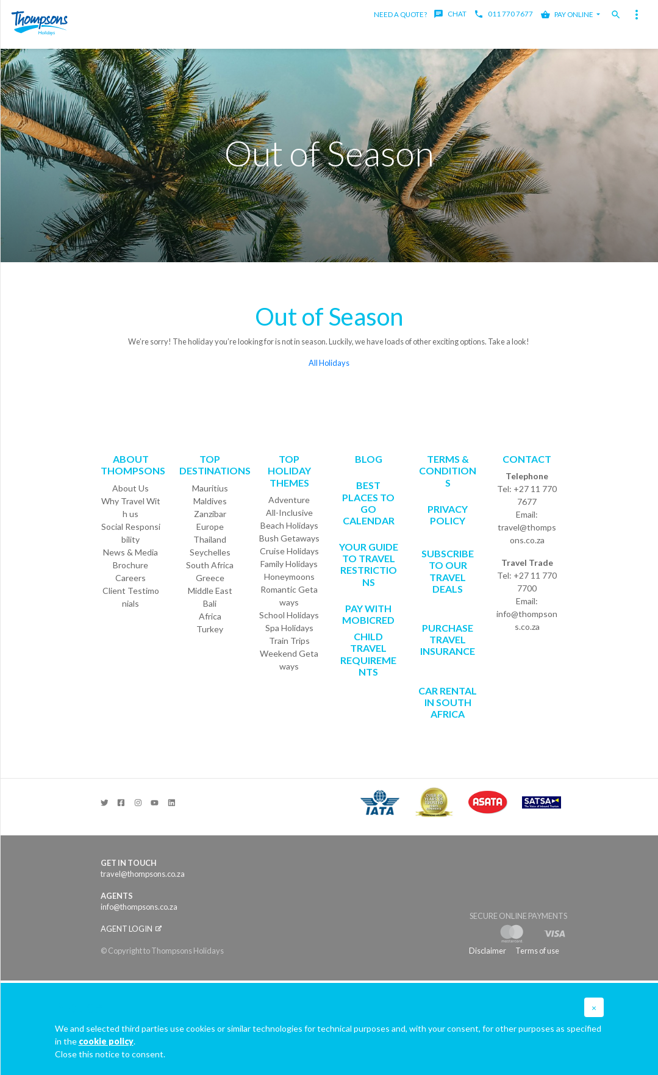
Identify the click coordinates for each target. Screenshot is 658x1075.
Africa (210, 616)
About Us (130, 488)
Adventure (289, 500)
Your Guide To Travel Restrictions (368, 564)
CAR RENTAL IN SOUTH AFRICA (447, 702)
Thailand (209, 539)
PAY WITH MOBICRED (368, 614)
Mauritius (210, 488)
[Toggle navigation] (636, 14)
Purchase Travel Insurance (447, 639)
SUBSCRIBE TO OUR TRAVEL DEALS (447, 571)
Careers (130, 578)
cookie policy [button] (106, 1041)
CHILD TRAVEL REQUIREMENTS (368, 653)
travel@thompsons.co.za (527, 533)
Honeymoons (289, 576)
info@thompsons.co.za (526, 620)
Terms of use (537, 950)
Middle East (210, 590)
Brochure (130, 565)
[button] (594, 1007)
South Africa (210, 565)
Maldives (210, 501)
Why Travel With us (130, 507)
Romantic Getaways (289, 595)
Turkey (209, 629)
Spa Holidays (289, 628)
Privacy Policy (447, 514)
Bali (209, 603)
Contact (526, 459)
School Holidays (289, 615)
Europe (210, 526)
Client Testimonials (130, 597)
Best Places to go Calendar (368, 502)
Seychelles (210, 552)
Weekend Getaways (289, 659)
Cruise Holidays (289, 551)
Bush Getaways (289, 538)
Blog (368, 459)
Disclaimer (487, 950)
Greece (210, 578)
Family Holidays (289, 564)
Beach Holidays (289, 525)
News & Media (130, 552)
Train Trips (289, 640)
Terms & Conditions (447, 470)
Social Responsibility (130, 533)
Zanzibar (210, 514)
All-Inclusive (289, 512)
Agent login (131, 929)
